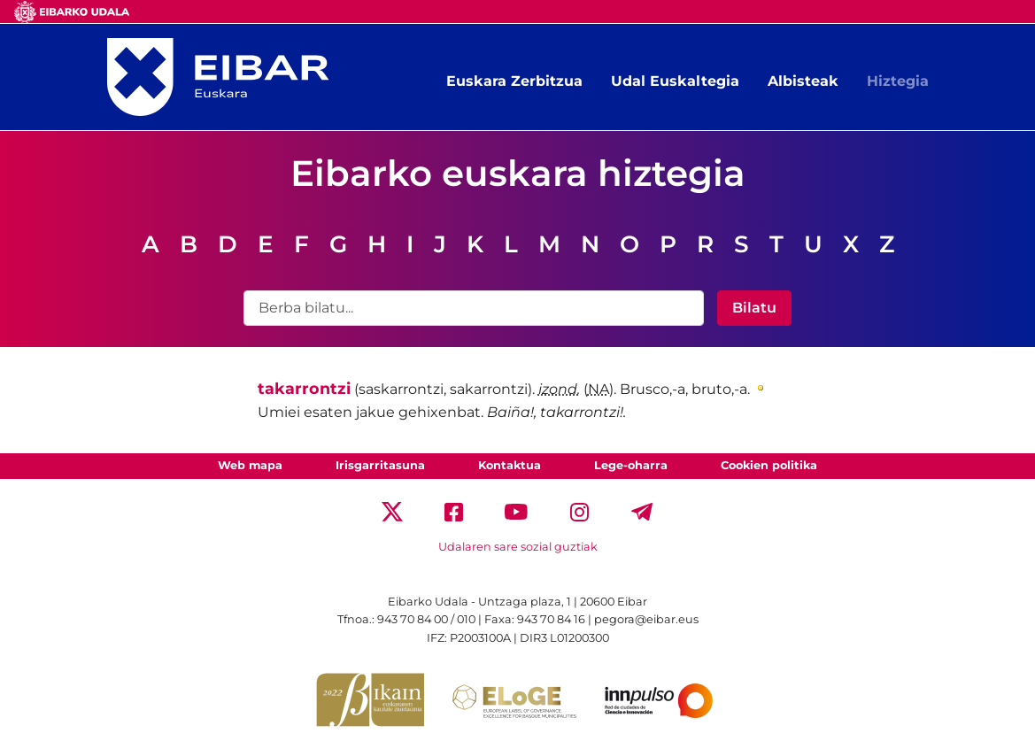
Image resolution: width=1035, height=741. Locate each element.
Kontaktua (509, 465)
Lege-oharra (631, 465)
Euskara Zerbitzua (514, 81)
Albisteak (803, 81)
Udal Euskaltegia (675, 81)
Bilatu (754, 307)
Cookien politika (769, 465)
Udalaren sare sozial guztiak (518, 546)
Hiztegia (898, 81)
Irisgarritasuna (380, 465)
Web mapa (250, 465)
